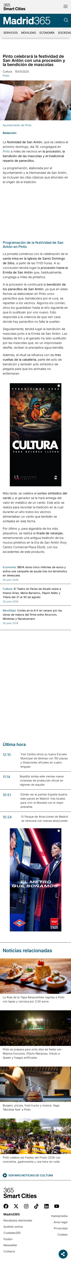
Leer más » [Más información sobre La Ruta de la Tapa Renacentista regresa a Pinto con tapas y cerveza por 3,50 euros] (8, 1005)
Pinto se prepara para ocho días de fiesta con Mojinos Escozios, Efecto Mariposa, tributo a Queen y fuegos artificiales (32, 1053)
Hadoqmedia (59, 1216)
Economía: (10, 567)
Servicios (10, 32)
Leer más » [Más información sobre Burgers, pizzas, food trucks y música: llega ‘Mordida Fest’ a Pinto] (8, 1114)
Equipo (7, 1239)
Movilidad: (9, 610)
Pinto (6, 75)
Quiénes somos (13, 1226)
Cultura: (8, 589)
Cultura (7, 71)
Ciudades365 (12, 1232)
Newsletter (10, 1245)
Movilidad (28, 32)
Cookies (62, 1234)
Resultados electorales (17, 1220)
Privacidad (61, 1228)
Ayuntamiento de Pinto (17, 125)
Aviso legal (61, 1222)
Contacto (9, 1251)
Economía (47, 32)
